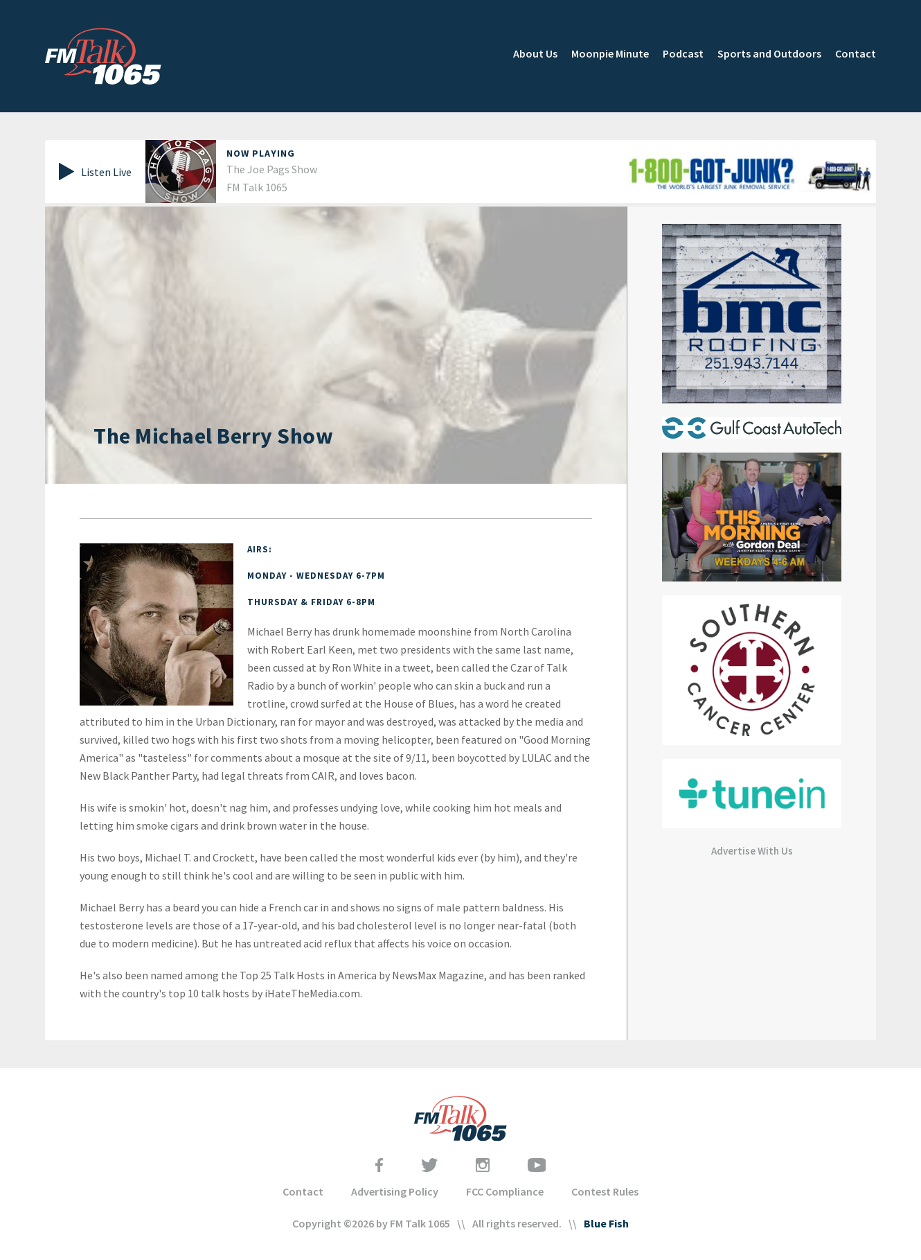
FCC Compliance (505, 1191)
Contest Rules (604, 1191)
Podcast (683, 53)
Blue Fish (606, 1223)
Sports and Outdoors (769, 53)
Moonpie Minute (610, 53)
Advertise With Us (752, 850)
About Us (535, 53)
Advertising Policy (394, 1191)
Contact (855, 53)
